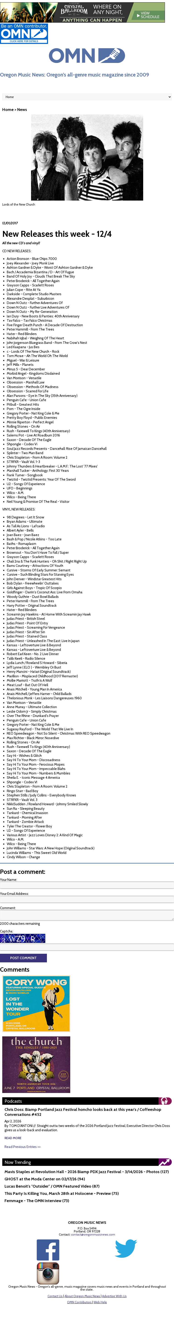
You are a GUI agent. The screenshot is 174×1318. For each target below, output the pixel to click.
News (22, 109)
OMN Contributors (79, 1302)
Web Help (100, 1302)
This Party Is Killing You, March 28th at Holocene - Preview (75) (62, 1193)
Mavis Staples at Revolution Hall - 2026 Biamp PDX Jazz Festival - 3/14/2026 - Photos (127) (87, 1171)
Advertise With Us (114, 1296)
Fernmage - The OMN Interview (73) (37, 1200)
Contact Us (55, 1296)
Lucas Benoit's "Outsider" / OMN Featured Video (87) (52, 1186)
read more (13, 1138)
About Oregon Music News (82, 1296)
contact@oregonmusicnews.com (93, 1234)
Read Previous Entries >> (23, 1147)
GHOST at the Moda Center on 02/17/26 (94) (45, 1179)
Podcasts (13, 1101)
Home (8, 109)
